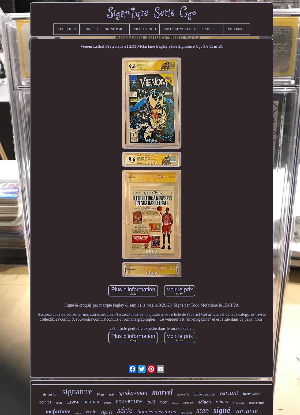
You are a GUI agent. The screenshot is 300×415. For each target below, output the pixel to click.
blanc (101, 394)
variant (228, 392)
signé (222, 410)
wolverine (256, 402)
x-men (222, 401)
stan (202, 410)
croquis (186, 413)
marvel (162, 392)
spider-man (133, 392)
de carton (50, 394)
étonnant (238, 403)
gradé (107, 402)
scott (59, 402)
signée (106, 412)
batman (91, 401)
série (125, 410)
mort (164, 402)
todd (150, 401)
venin (91, 412)
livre (73, 402)
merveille (183, 394)
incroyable (251, 394)
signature (77, 391)
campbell (188, 402)
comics (45, 402)
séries (78, 413)
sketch (175, 403)
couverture (129, 401)
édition (204, 402)
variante (246, 411)
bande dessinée (203, 394)
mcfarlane (58, 411)
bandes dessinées (156, 411)
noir (111, 394)
